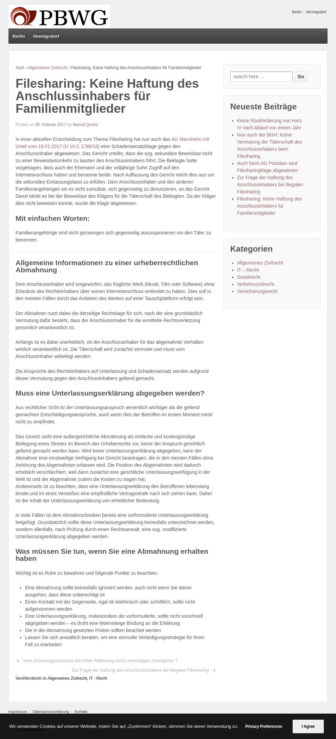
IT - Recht (98, 678)
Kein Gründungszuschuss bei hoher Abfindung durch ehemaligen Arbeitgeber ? (100, 660)
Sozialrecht (248, 277)
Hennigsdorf (316, 12)
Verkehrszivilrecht (255, 284)
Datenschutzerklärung (51, 712)
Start (20, 67)
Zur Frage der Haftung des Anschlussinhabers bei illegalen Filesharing (140, 670)
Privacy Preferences (263, 726)
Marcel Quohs (85, 124)
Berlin (297, 12)
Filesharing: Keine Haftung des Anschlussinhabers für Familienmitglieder (269, 206)
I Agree (308, 726)
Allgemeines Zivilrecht (47, 67)
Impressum (17, 712)
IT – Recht (248, 270)
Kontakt (81, 712)
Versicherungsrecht (257, 291)
